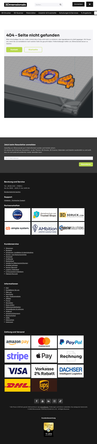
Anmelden (78, 4)
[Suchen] (60, 4)
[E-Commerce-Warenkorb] (89, 4)
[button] (86, 164)
